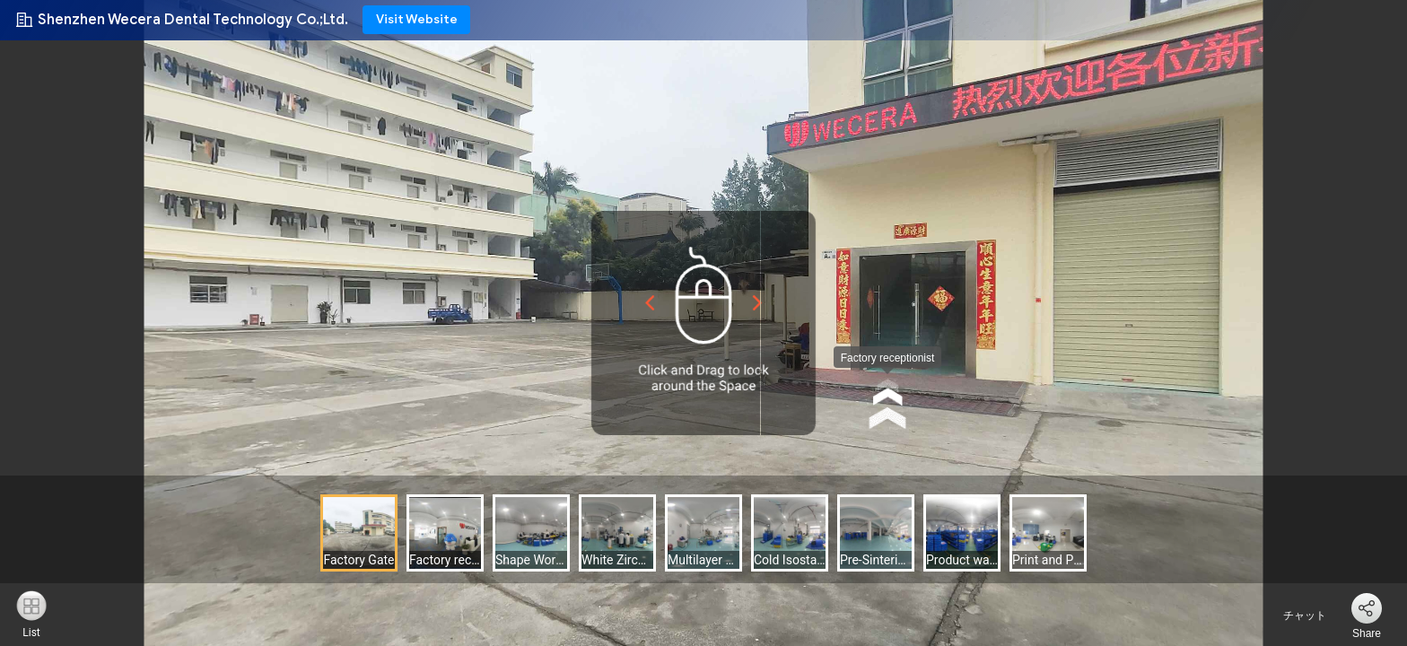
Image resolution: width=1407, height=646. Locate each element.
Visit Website (417, 19)
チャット (1294, 615)
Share (1366, 633)
